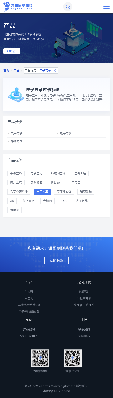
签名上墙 (80, 173)
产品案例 (29, 333)
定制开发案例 (29, 340)
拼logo (55, 182)
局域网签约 (58, 173)
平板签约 (16, 173)
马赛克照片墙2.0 (29, 311)
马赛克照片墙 (19, 191)
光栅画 (47, 200)
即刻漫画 (36, 182)
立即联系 (56, 264)
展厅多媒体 (64, 191)
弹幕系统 (86, 191)
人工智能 (82, 200)
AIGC (64, 200)
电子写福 (74, 182)
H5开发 (84, 298)
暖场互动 (16, 141)
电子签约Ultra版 (29, 318)
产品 (16, 70)
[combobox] (67, 6)
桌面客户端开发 (84, 311)
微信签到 (28, 200)
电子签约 (66, 133)
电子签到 (16, 133)
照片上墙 (16, 182)
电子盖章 (42, 191)
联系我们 (84, 333)
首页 (6, 70)
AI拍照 (29, 298)
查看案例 (12, 51)
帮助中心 (84, 340)
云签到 (29, 305)
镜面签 (14, 210)
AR (12, 200)
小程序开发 (84, 305)
